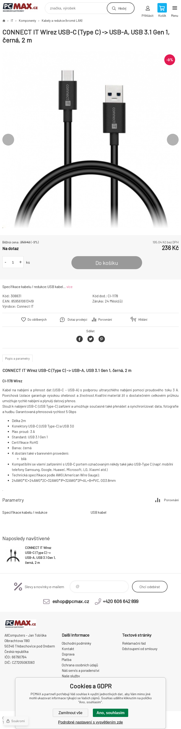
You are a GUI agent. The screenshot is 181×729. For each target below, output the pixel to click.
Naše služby (71, 676)
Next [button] (173, 140)
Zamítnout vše (70, 713)
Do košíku (106, 262)
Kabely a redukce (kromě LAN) (62, 20)
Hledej (122, 8)
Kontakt (68, 649)
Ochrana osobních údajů (80, 665)
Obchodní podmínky (76, 643)
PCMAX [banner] (23, 7)
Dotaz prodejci (77, 319)
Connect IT (25, 306)
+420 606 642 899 (120, 601)
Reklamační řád (134, 643)
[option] (90, 139)
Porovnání (105, 319)
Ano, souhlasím (110, 713)
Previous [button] (8, 140)
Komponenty (27, 20)
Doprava (68, 654)
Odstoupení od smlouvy (139, 649)
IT (12, 20)
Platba (66, 659)
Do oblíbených (37, 319)
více (69, 287)
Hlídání (142, 319)
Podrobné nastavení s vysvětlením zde (90, 722)
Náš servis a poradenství (80, 670)
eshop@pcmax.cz (70, 601)
